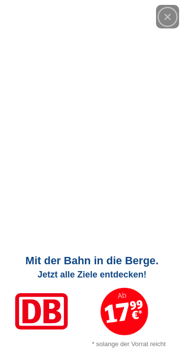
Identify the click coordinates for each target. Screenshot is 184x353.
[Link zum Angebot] (92, 299)
